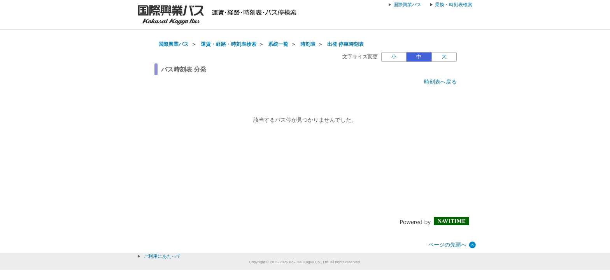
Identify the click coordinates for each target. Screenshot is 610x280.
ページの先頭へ (447, 245)
